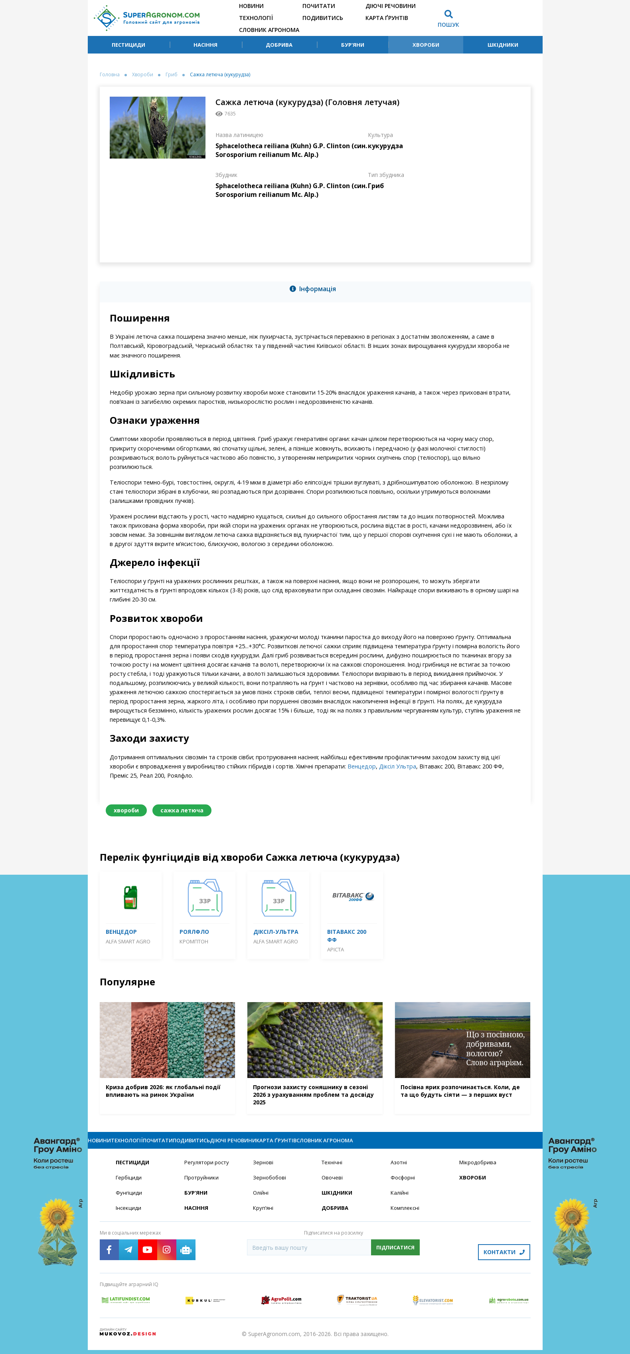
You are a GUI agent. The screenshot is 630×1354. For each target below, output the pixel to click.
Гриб (172, 74)
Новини (251, 6)
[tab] (315, 290)
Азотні (399, 1169)
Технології (256, 18)
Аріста (335, 949)
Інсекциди (129, 1216)
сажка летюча (181, 810)
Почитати (318, 6)
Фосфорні (404, 1185)
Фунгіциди (129, 1201)
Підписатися (395, 1256)
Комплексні (406, 1216)
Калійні (400, 1201)
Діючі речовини (390, 6)
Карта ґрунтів (386, 18)
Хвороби (426, 44)
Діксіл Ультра (397, 766)
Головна (110, 74)
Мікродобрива (478, 1169)
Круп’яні (263, 1216)
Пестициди (128, 44)
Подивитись (322, 18)
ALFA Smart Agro (128, 941)
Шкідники (503, 44)
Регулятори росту (208, 1169)
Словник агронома (269, 30)
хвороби (126, 810)
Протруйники (202, 1185)
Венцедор (362, 766)
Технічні (332, 1169)
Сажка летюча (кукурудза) (220, 74)
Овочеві (333, 1185)
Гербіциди (129, 1185)
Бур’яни (352, 44)
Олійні (261, 1201)
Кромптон (194, 941)
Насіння (205, 44)
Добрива (279, 44)
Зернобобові (270, 1185)
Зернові (263, 1169)
